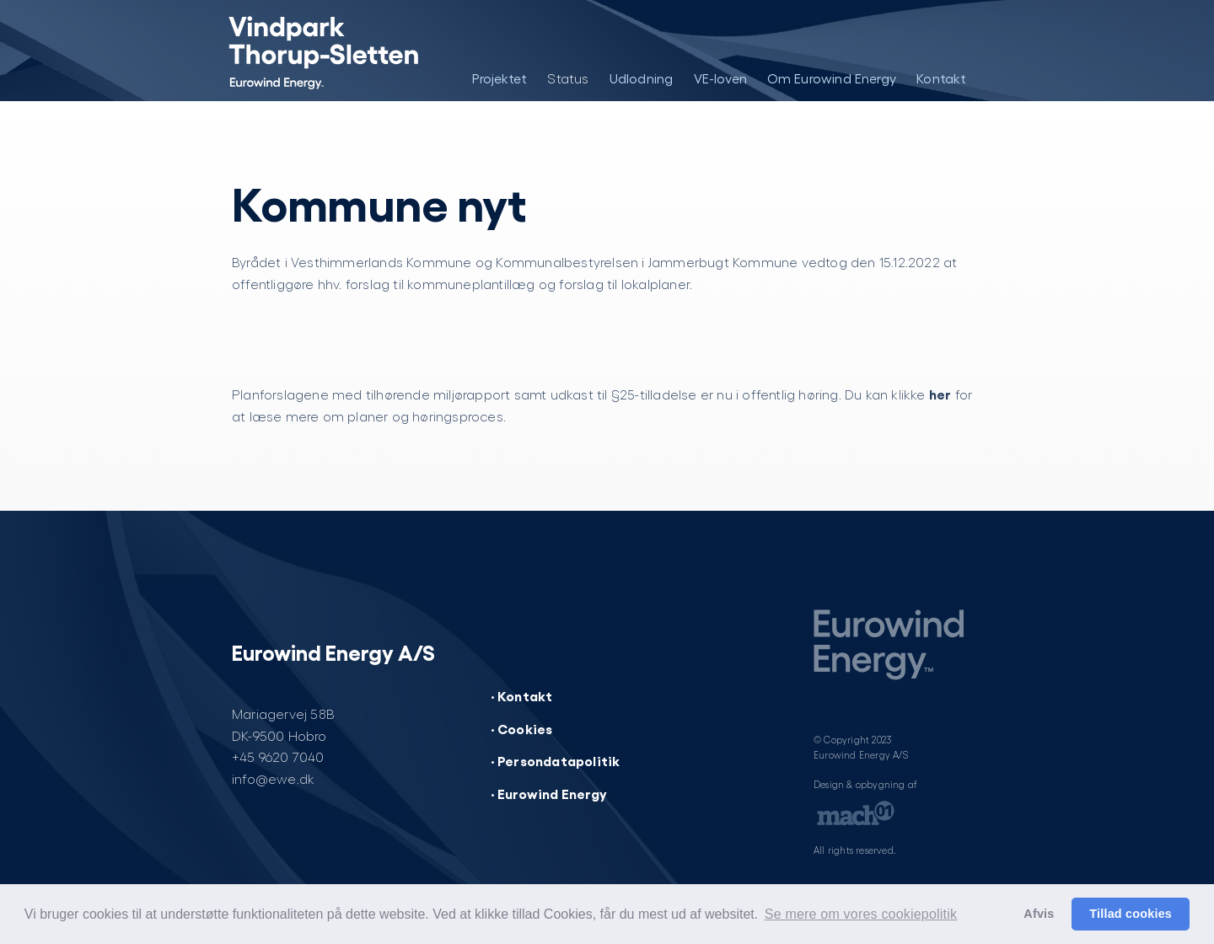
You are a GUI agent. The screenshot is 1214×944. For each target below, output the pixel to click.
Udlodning (642, 78)
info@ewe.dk (273, 778)
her (940, 393)
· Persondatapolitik (555, 760)
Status (567, 78)
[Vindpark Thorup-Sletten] (309, 50)
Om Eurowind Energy (832, 78)
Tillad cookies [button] (1130, 913)
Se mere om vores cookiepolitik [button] (861, 914)
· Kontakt (522, 695)
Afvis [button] (1038, 913)
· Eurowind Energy (549, 793)
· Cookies (522, 728)
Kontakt (941, 78)
